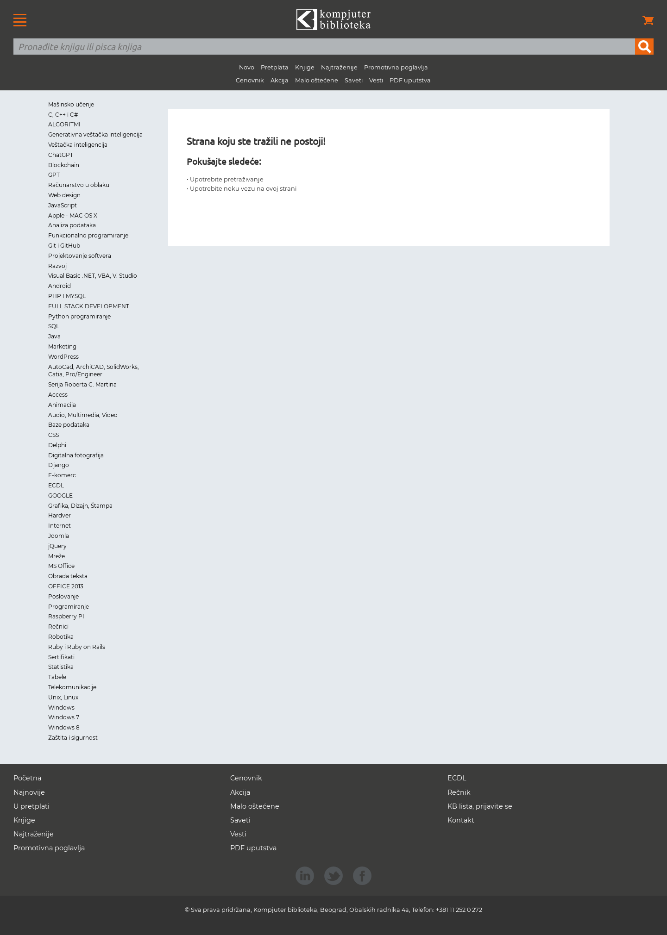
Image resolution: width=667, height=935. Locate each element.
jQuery (57, 545)
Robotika (61, 636)
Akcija (280, 80)
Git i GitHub (64, 245)
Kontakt (460, 820)
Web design (64, 195)
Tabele (57, 676)
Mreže (56, 556)
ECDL (56, 485)
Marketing (62, 346)
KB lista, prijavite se (479, 806)
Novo (246, 67)
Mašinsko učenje (71, 104)
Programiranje (68, 606)
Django (58, 464)
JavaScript (62, 205)
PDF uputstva (410, 80)
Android (59, 285)
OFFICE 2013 (65, 586)
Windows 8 (64, 727)
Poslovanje (63, 596)
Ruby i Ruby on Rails (76, 646)
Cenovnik (250, 80)
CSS (53, 434)
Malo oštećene (316, 80)
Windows (61, 707)
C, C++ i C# (63, 114)
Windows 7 (63, 717)
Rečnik (459, 792)
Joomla (58, 535)
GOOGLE (60, 495)
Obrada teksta (68, 576)
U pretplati (31, 806)
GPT (54, 174)
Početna (27, 778)
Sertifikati (61, 657)
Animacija (62, 404)
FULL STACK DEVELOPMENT (88, 306)
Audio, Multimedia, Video (83, 414)
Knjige (305, 67)
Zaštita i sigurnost (73, 737)
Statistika (61, 666)
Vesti (376, 80)
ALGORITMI (64, 124)
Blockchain (63, 165)
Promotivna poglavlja (396, 67)
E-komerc (62, 475)
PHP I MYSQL (67, 296)
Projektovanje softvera (79, 255)
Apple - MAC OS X (72, 215)
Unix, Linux (63, 697)
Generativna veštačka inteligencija (95, 134)
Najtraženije (339, 67)
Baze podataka (68, 424)
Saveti (354, 80)
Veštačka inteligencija (77, 144)
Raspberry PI (66, 616)
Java (54, 336)
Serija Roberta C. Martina (82, 384)
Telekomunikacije (72, 687)
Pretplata (275, 67)
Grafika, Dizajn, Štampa (80, 505)
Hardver (59, 515)
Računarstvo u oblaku (78, 184)
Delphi (57, 445)
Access (58, 394)
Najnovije (29, 792)
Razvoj (57, 265)
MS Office (61, 565)
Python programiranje (79, 316)
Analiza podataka (72, 225)
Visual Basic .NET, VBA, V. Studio (92, 275)
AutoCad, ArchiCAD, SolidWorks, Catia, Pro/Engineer (93, 370)
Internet (59, 525)
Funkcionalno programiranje (88, 235)
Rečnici (58, 626)
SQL (53, 326)
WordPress (63, 356)
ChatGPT (60, 154)
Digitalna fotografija (76, 455)
